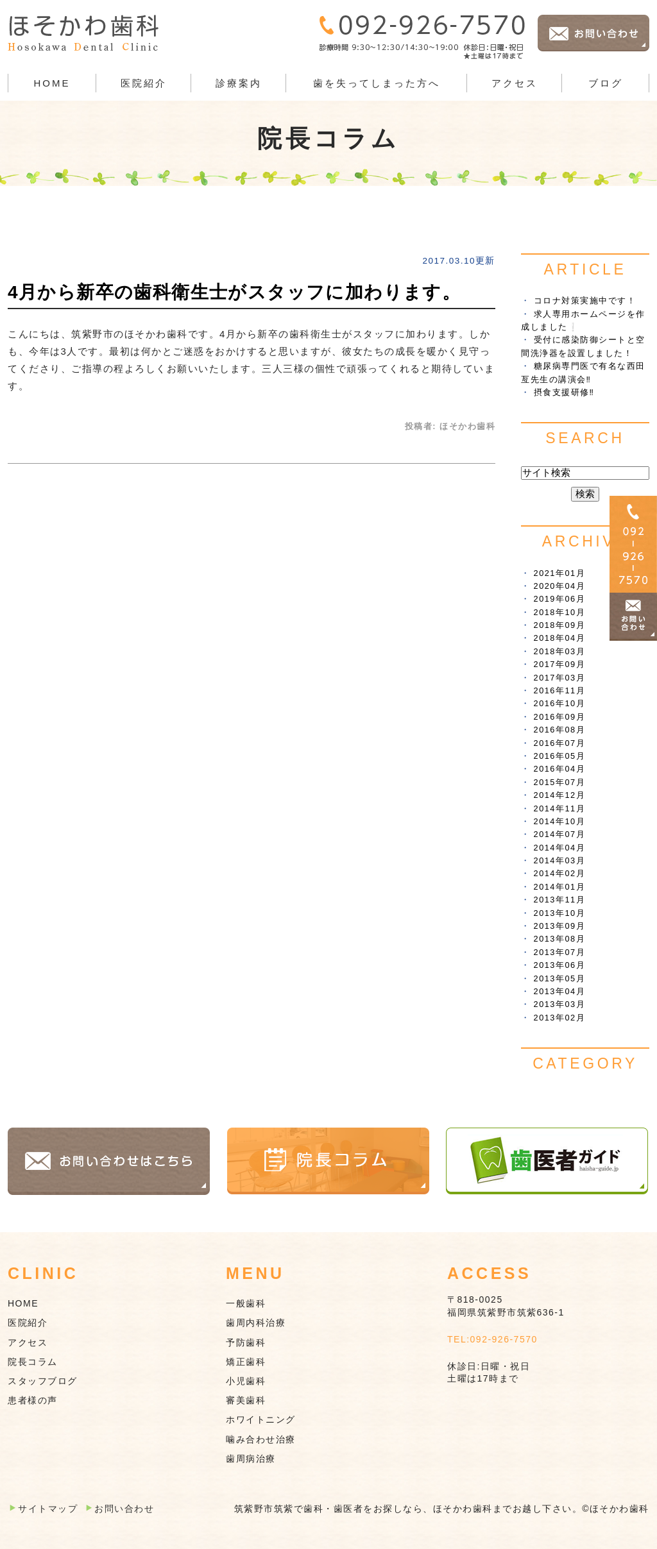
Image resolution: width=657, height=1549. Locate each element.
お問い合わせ (124, 1508)
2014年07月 (560, 834)
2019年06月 (560, 599)
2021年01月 (560, 573)
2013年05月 (560, 978)
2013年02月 (560, 1017)
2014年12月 (560, 795)
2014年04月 (560, 847)
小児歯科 (246, 1381)
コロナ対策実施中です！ (585, 300)
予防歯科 (246, 1342)
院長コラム (33, 1362)
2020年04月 (560, 586)
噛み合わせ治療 (261, 1439)
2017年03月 (560, 677)
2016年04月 (560, 769)
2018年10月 (560, 612)
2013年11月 (560, 899)
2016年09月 (560, 717)
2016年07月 (560, 743)
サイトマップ (48, 1508)
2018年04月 (560, 638)
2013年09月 (560, 926)
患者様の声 (33, 1400)
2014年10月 (560, 821)
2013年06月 (560, 965)
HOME (52, 83)
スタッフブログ (43, 1381)
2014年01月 (560, 887)
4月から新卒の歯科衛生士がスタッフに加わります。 (234, 292)
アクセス (514, 83)
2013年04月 (560, 991)
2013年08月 (560, 939)
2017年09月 (560, 664)
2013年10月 (560, 913)
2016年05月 (560, 756)
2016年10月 (560, 703)
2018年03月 (560, 651)
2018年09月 (560, 625)
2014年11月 (560, 808)
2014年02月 (560, 873)
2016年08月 (560, 729)
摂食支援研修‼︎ (564, 392)
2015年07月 (560, 782)
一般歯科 (246, 1303)
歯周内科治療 (256, 1322)
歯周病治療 (251, 1458)
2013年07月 (560, 952)
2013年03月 (560, 1004)
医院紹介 (27, 1322)
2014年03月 (560, 860)
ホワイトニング (261, 1419)
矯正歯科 (246, 1362)
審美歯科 (246, 1400)
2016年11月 (560, 690)
